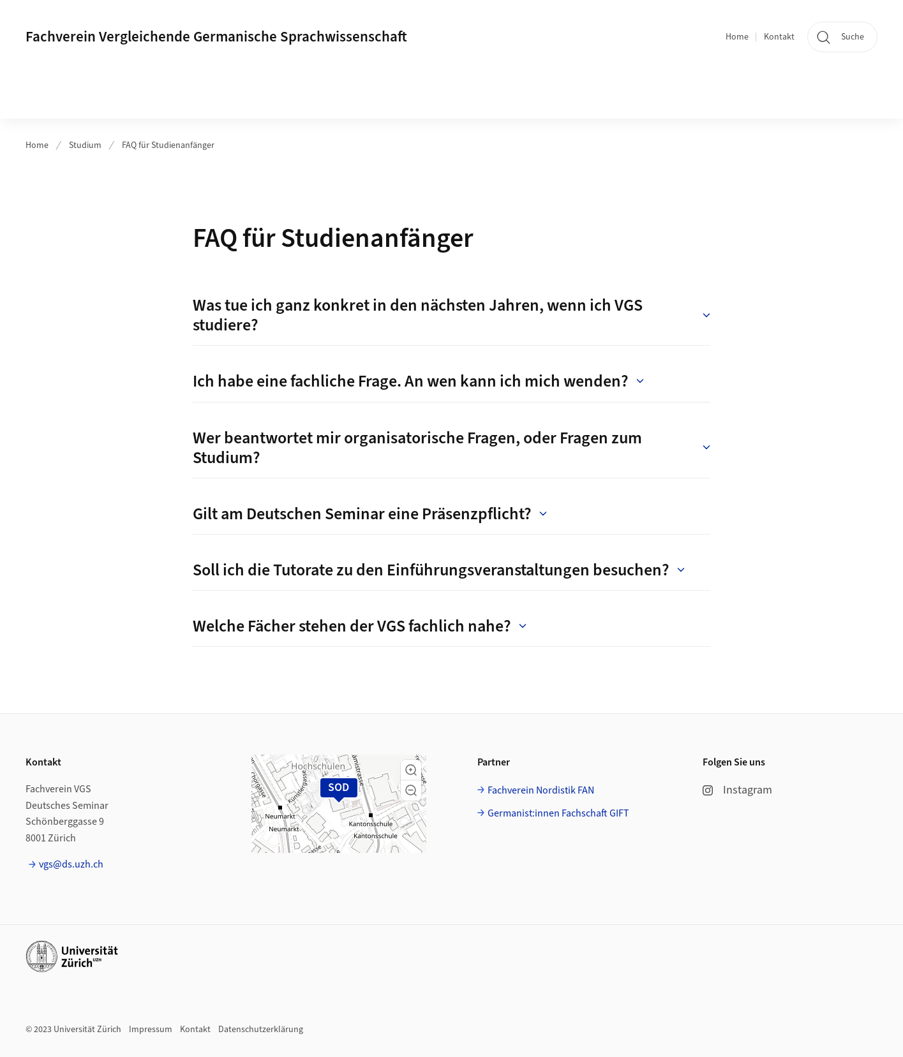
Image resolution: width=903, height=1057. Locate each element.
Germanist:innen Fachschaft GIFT (558, 813)
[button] (411, 770)
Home (737, 37)
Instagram (737, 790)
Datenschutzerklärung (260, 1029)
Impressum (150, 1029)
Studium (85, 145)
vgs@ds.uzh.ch (71, 864)
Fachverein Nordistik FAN (541, 790)
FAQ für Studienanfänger (168, 145)
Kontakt (779, 37)
